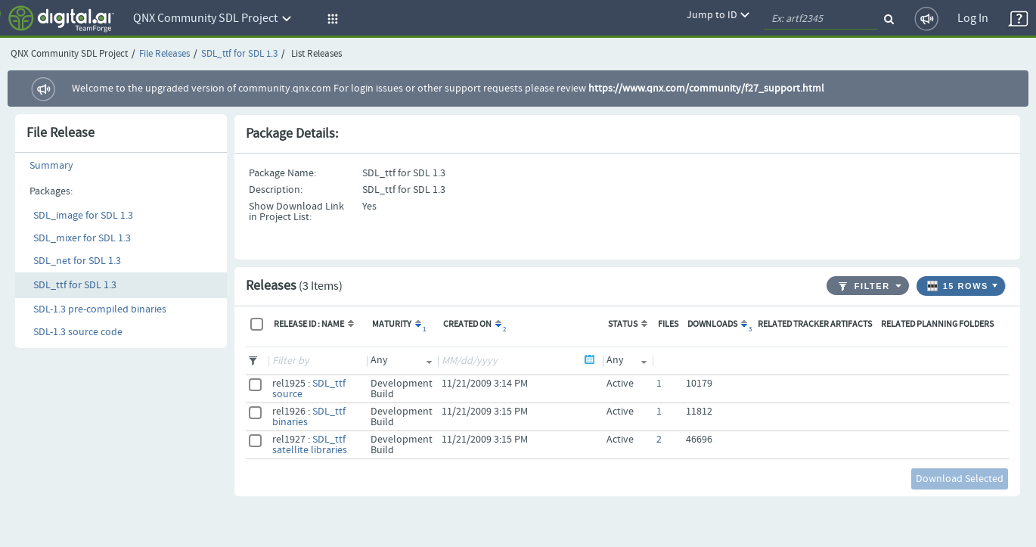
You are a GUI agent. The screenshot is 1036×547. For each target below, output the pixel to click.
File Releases (164, 54)
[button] (330, 19)
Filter (864, 286)
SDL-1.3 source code (78, 332)
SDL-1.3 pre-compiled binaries (99, 309)
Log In (972, 18)
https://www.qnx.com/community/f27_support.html (706, 88)
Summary (51, 165)
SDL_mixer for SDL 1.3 (82, 238)
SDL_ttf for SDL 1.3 (239, 54)
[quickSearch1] (820, 19)
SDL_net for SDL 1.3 (77, 261)
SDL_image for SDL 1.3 (83, 215)
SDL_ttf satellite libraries (309, 445)
